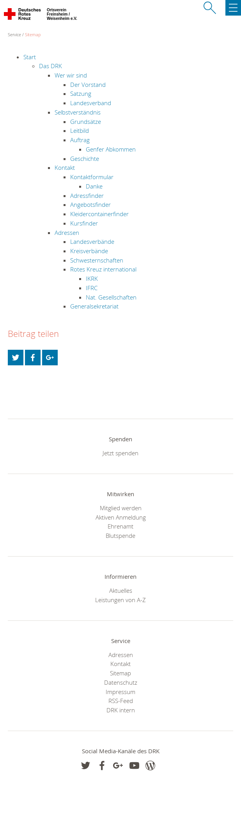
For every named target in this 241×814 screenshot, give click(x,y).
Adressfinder (87, 195)
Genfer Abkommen (111, 149)
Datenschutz (120, 682)
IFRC (91, 288)
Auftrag (80, 140)
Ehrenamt (120, 526)
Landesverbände (92, 241)
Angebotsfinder (90, 204)
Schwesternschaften (96, 260)
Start (29, 57)
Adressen (67, 232)
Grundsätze (85, 121)
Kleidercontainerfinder (99, 214)
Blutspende (120, 535)
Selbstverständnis (78, 112)
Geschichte (84, 158)
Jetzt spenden (120, 453)
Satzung (80, 93)
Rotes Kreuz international (103, 269)
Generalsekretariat (94, 306)
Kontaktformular (91, 177)
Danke (94, 186)
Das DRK (50, 66)
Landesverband (90, 103)
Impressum (120, 692)
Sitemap (33, 34)
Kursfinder (84, 223)
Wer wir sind (71, 75)
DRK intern (120, 710)
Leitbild (79, 130)
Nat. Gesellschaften (111, 297)
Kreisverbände (89, 251)
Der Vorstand (88, 84)
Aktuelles (120, 590)
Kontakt (65, 167)
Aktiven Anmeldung (121, 517)
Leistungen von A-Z (120, 600)
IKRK (92, 278)
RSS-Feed (120, 701)
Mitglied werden (121, 508)
